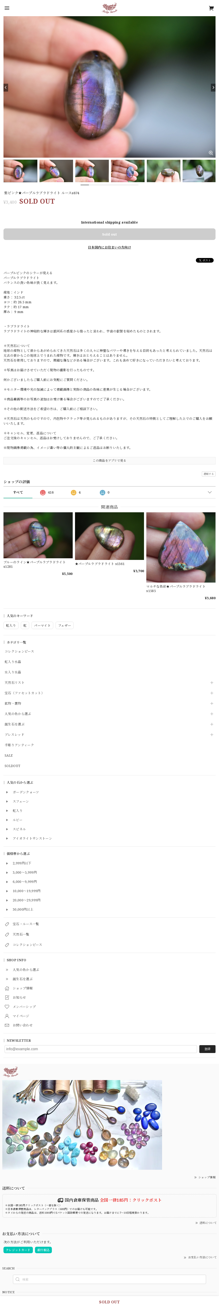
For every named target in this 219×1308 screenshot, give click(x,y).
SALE (9, 756)
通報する (208, 474)
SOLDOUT (12, 766)
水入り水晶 (13, 672)
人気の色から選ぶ (18, 714)
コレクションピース (19, 652)
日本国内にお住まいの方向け (109, 247)
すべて (18, 492)
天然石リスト (15, 683)
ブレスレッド (14, 735)
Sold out (109, 234)
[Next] (213, 88)
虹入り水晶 (13, 662)
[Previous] (5, 88)
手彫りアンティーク (19, 745)
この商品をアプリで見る (109, 460)
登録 (207, 1049)
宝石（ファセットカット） (24, 693)
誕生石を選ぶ (15, 724)
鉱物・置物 (13, 704)
